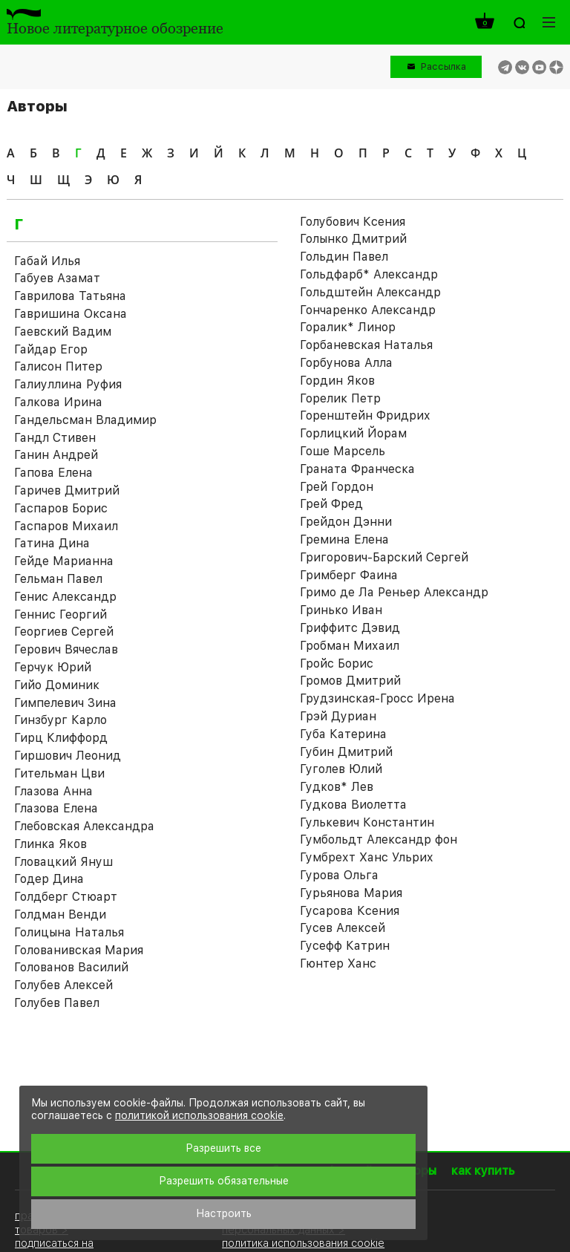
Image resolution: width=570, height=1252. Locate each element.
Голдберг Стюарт (65, 897)
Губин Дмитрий (346, 752)
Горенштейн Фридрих (365, 415)
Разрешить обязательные (224, 1181)
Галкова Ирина (58, 402)
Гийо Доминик (56, 685)
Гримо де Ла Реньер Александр (394, 592)
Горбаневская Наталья (366, 345)
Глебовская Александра (84, 826)
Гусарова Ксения (349, 911)
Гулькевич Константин (367, 822)
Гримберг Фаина (349, 575)
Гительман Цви (59, 773)
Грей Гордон (336, 487)
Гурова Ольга (339, 875)
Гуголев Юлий (341, 769)
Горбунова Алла (346, 363)
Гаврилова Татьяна (70, 296)
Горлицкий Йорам (353, 433)
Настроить (224, 1213)
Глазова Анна (53, 791)
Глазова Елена (56, 808)
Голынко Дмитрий (353, 239)
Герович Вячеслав (66, 649)
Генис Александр (65, 597)
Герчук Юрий (52, 667)
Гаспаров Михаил (66, 526)
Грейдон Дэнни (346, 522)
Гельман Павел (58, 579)
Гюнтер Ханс (338, 963)
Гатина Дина (52, 543)
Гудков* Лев (336, 787)
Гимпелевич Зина (65, 703)
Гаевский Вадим (62, 332)
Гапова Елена (53, 473)
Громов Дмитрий (350, 681)
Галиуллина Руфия (68, 384)
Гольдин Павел (344, 257)
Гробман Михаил (349, 646)
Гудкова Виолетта (353, 805)
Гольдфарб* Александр (369, 274)
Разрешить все (223, 1148)
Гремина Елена (344, 539)
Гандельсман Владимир (85, 420)
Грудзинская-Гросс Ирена (377, 698)
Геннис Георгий (60, 614)
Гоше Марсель (342, 451)
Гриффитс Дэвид (350, 628)
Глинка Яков (50, 844)
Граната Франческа (357, 469)
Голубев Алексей (63, 985)
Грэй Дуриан (338, 716)
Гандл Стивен (55, 438)
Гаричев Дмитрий (66, 490)
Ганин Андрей (56, 455)
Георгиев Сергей (64, 632)
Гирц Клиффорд (61, 738)
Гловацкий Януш (63, 862)
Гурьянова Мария (351, 893)
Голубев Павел (56, 1003)
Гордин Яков (337, 381)
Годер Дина (49, 879)
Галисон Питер (58, 366)
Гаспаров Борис (61, 508)
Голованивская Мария (78, 950)
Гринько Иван (341, 610)
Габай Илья (47, 261)
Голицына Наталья (69, 932)
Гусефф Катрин (345, 946)
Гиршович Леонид (67, 756)
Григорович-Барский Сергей (384, 557)
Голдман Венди (60, 914)
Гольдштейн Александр (370, 292)
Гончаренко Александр (368, 310)
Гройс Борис (336, 663)
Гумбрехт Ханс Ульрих (366, 857)
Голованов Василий (71, 967)
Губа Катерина (343, 734)
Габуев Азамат (57, 278)
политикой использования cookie (199, 1115)
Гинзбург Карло (60, 720)
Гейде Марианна (64, 561)
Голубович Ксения (352, 222)
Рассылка (443, 66)
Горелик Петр (340, 398)
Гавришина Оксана (70, 314)
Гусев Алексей (342, 928)
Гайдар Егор (51, 349)
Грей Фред (331, 504)
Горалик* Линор (348, 327)
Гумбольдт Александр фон (378, 839)
